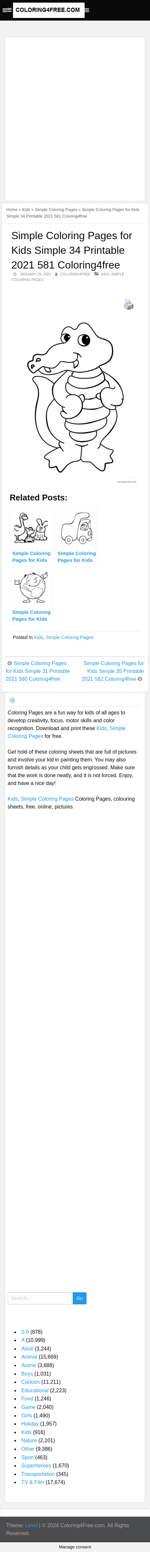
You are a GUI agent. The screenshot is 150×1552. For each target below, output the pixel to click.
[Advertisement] (75, 115)
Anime (28, 1365)
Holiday (30, 1424)
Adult (27, 1348)
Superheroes (36, 1465)
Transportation (38, 1474)
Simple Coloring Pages (56, 209)
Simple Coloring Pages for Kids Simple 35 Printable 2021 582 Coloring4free (113, 671)
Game (28, 1407)
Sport (27, 1457)
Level (31, 1525)
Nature (29, 1440)
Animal (29, 1357)
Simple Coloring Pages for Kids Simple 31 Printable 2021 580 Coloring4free (38, 671)
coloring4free (75, 274)
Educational (35, 1390)
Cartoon (30, 1382)
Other (27, 1449)
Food (27, 1398)
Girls (26, 1415)
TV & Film (32, 1482)
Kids (26, 209)
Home (12, 209)
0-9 (25, 1332)
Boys (27, 1374)
